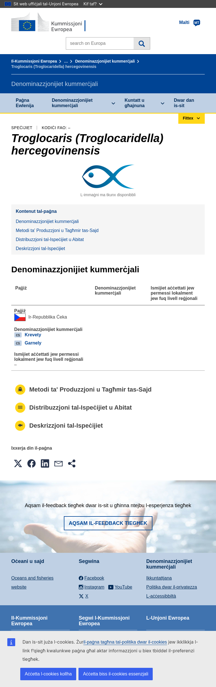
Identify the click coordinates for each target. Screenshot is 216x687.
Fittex (142, 43)
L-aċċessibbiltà (161, 596)
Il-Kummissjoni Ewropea (34, 61)
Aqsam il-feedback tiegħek (108, 523)
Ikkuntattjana (159, 578)
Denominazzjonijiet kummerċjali (105, 61)
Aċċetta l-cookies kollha (48, 673)
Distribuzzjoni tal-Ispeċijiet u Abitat (50, 239)
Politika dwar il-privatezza (171, 587)
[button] (18, 463)
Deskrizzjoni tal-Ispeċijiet (40, 248)
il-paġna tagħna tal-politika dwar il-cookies (125, 642)
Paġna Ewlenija (25, 103)
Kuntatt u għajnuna (135, 103)
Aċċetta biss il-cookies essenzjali (115, 673)
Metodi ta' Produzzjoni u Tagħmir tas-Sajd (57, 230)
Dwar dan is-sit (184, 103)
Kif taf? (93, 3)
